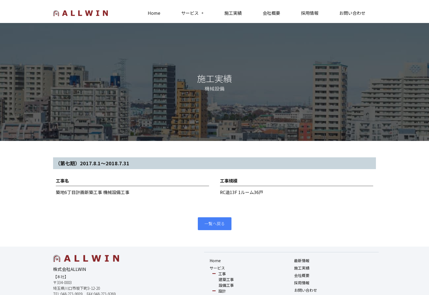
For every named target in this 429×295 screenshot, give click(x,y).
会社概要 (271, 13)
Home (154, 13)
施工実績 (233, 13)
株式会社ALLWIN (69, 269)
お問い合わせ (352, 13)
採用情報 (309, 13)
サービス (192, 13)
